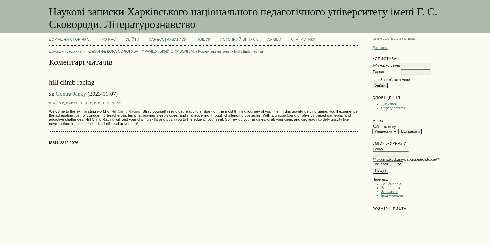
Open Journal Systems (393, 38)
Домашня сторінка (69, 40)
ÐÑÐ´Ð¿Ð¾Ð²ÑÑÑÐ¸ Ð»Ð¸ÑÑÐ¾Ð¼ (85, 103)
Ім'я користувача (386, 65)
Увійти (133, 40)
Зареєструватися (168, 40)
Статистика (303, 40)
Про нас (107, 40)
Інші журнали (392, 195)
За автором (390, 188)
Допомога (380, 48)
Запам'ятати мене (395, 80)
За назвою (389, 192)
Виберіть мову (384, 127)
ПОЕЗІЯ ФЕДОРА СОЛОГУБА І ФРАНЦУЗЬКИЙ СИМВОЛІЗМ (140, 51)
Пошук (203, 40)
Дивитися (389, 104)
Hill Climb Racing (125, 111)
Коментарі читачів (214, 51)
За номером (391, 184)
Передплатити (393, 108)
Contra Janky (71, 94)
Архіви (274, 40)
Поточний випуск (239, 40)
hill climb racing (248, 51)
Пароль (379, 72)
